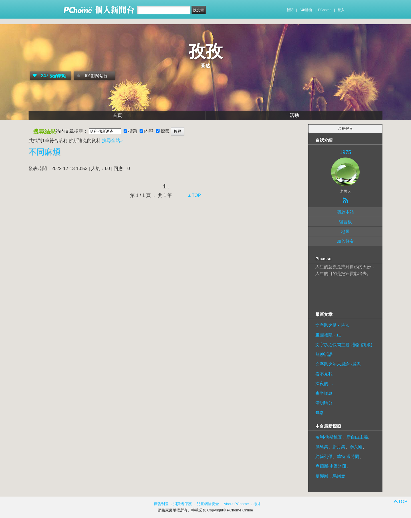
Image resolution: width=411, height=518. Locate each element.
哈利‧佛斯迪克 (328, 437)
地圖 (345, 231)
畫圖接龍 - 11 (328, 334)
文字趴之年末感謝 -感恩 (338, 364)
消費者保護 (182, 504)
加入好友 (345, 241)
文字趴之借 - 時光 (332, 325)
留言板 (345, 221)
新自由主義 (357, 437)
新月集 (339, 446)
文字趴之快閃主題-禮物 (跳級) (343, 344)
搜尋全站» (112, 140)
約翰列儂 (324, 456)
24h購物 (305, 10)
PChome (324, 10)
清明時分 (324, 403)
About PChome (236, 504)
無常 (319, 412)
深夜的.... (324, 383)
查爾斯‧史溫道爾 (330, 466)
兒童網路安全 (208, 504)
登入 (341, 10)
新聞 (290, 10)
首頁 (117, 115)
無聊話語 (324, 354)
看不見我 (324, 373)
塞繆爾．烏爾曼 (330, 475)
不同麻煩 (45, 152)
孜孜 (205, 51)
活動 (294, 115)
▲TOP (193, 195)
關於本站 (345, 212)
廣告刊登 (161, 504)
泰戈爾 (356, 446)
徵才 (257, 504)
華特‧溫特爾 (348, 456)
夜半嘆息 (324, 393)
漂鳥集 (321, 446)
